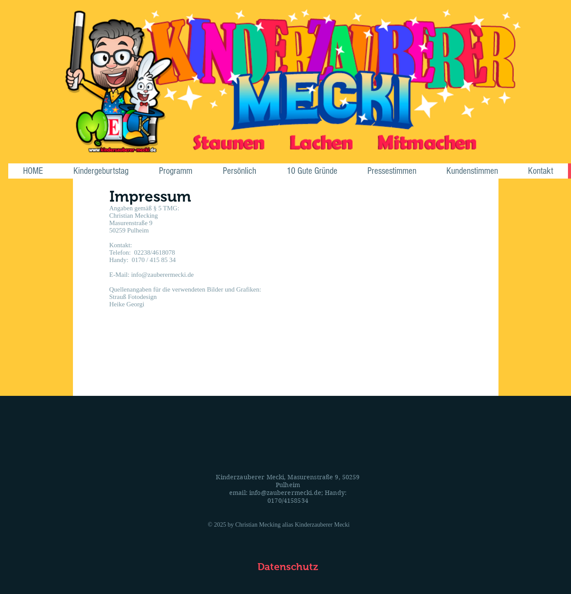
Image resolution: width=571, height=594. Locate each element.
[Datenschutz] (288, 566)
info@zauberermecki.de (285, 493)
